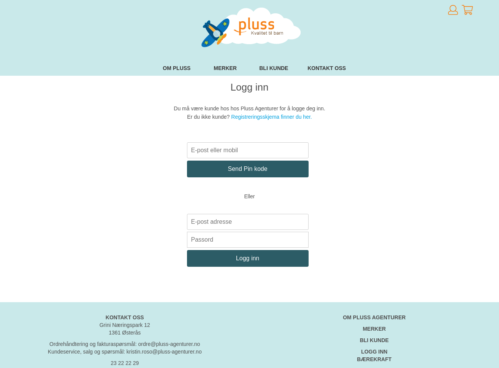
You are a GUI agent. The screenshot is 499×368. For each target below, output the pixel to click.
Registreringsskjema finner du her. (271, 117)
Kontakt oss (326, 68)
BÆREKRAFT (374, 359)
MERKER (374, 329)
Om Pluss (176, 68)
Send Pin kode (248, 169)
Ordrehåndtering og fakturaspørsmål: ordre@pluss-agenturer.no (124, 344)
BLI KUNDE (374, 340)
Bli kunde (273, 68)
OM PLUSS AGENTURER (374, 317)
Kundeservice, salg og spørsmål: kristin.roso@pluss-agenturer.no (125, 352)
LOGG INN (374, 352)
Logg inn (247, 258)
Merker (225, 68)
